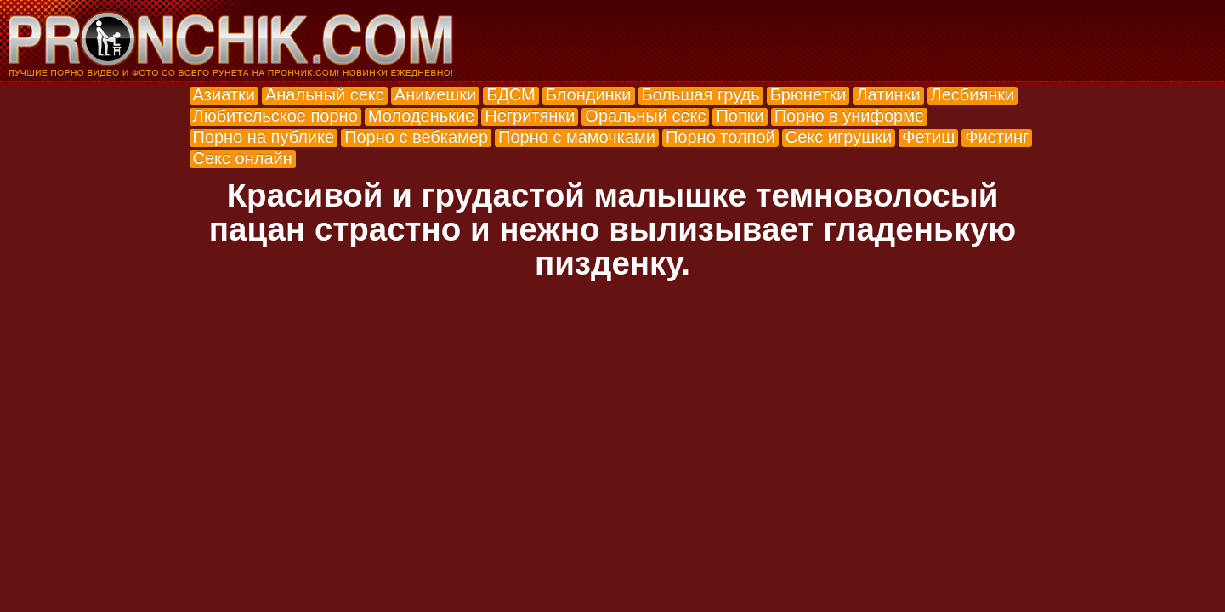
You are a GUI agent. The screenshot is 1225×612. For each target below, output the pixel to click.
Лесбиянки (973, 94)
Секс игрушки (838, 137)
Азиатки (224, 94)
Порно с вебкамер (416, 137)
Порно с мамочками (576, 137)
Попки (739, 115)
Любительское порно (275, 115)
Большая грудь (701, 94)
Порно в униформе (849, 115)
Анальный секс (324, 94)
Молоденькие (421, 115)
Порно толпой (720, 137)
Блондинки (589, 94)
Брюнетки (808, 94)
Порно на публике (264, 137)
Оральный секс (645, 115)
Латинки (888, 94)
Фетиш (928, 137)
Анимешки (435, 94)
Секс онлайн (242, 158)
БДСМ (511, 94)
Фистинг (997, 137)
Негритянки (530, 115)
